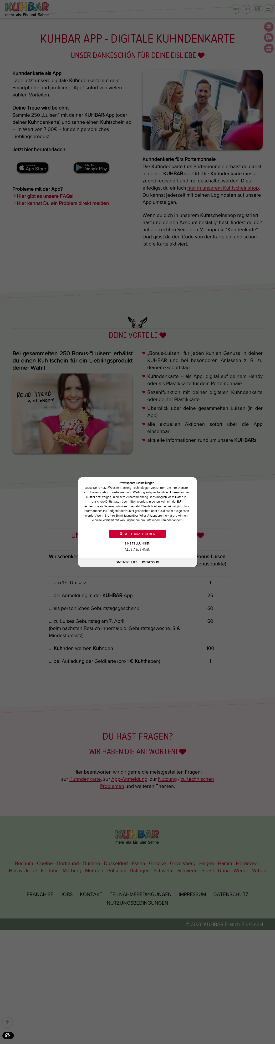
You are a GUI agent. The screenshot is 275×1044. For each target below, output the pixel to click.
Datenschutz (126, 562)
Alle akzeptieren (137, 533)
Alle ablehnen (137, 549)
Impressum (150, 562)
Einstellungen (137, 543)
